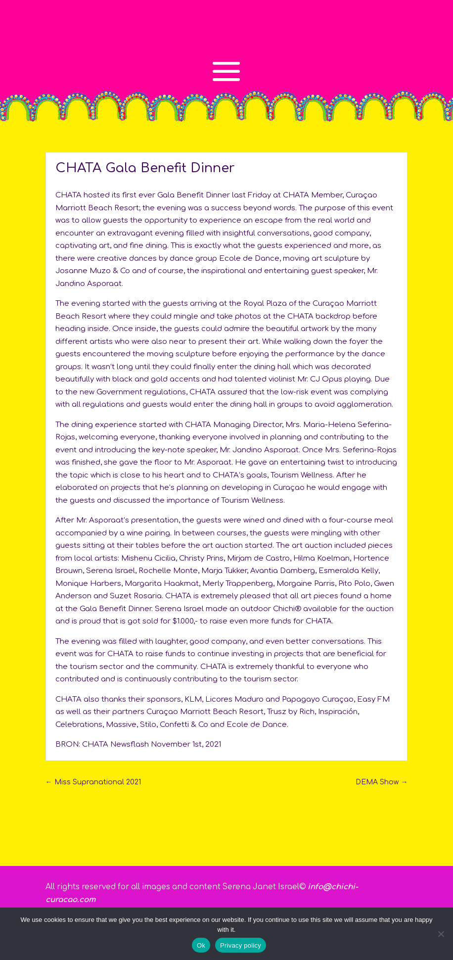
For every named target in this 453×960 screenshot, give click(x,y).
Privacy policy (240, 945)
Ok (201, 945)
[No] (441, 934)
